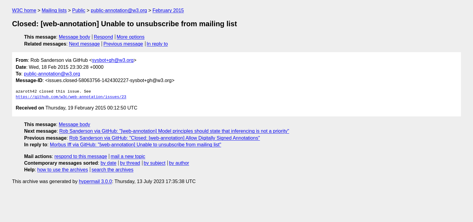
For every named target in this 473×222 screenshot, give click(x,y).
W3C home (24, 10)
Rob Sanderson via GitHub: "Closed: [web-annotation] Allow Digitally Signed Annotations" (164, 138)
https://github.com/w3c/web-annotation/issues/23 (71, 97)
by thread (130, 163)
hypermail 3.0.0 (95, 181)
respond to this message (80, 156)
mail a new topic (128, 156)
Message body (74, 37)
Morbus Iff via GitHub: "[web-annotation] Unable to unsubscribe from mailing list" (135, 144)
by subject (154, 163)
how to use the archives (62, 169)
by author (179, 163)
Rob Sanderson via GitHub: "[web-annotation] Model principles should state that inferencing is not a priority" (174, 131)
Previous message (123, 43)
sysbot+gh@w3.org (113, 60)
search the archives (113, 169)
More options (131, 37)
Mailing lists (54, 10)
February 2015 (168, 10)
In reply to (157, 43)
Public (78, 10)
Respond (103, 37)
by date (108, 163)
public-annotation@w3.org (119, 10)
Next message (84, 43)
